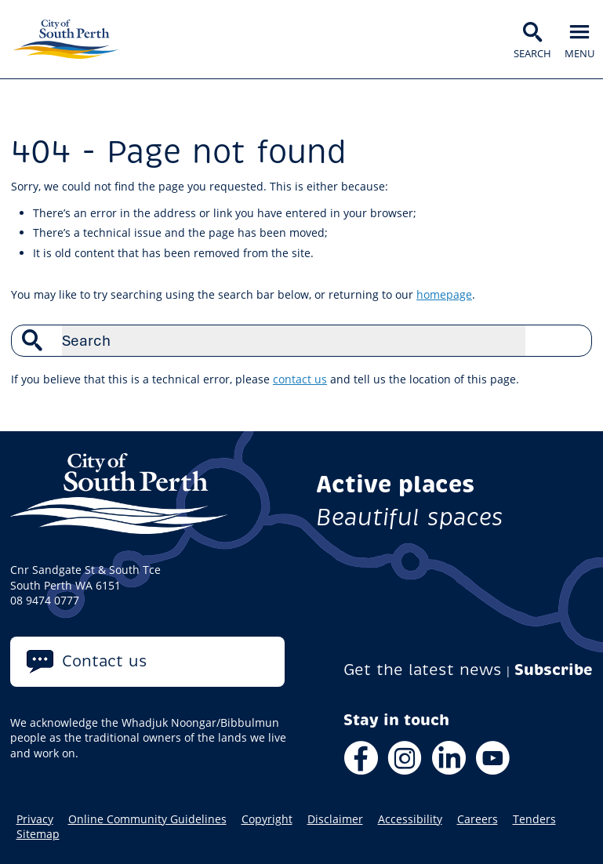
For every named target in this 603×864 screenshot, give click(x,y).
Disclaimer (335, 819)
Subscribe (553, 670)
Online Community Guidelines (147, 819)
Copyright (267, 819)
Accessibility (410, 819)
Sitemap (38, 834)
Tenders (534, 819)
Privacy (34, 819)
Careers (477, 819)
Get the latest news (422, 670)
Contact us (104, 661)
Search (572, 340)
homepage (444, 294)
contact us (300, 379)
